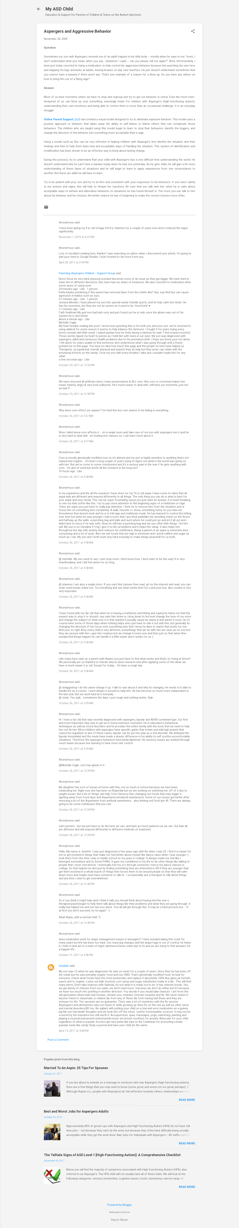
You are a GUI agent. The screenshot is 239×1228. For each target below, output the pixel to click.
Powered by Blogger (119, 1205)
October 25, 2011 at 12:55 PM (76, 365)
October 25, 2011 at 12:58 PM (76, 394)
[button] (193, 31)
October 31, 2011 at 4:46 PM (76, 955)
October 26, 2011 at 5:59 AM (76, 703)
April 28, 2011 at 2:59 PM (74, 262)
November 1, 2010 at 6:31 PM (76, 237)
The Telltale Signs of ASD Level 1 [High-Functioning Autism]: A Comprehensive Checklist (112, 1155)
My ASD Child (59, 9)
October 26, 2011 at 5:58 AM (76, 476)
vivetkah (64, 965)
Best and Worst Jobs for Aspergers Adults (76, 1111)
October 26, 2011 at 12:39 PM (76, 770)
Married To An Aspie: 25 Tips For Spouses (76, 1068)
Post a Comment (58, 1039)
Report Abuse (119, 1219)
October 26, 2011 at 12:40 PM (76, 884)
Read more (187, 1100)
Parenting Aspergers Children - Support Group (87, 273)
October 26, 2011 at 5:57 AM (76, 416)
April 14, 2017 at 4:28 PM (74, 1030)
